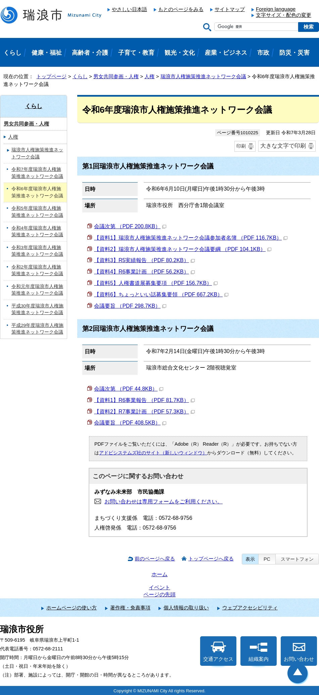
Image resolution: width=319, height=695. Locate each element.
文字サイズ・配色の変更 (283, 15)
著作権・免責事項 (130, 607)
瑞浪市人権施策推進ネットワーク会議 (203, 76)
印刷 (241, 146)
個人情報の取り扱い (186, 607)
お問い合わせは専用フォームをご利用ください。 (163, 501)
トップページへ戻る (211, 558)
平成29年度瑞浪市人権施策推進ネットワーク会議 (37, 329)
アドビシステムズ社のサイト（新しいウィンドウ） (153, 452)
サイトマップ (230, 9)
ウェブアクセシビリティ (250, 607)
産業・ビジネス (226, 52)
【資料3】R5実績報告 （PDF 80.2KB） (144, 260)
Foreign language (275, 9)
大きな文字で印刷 (283, 146)
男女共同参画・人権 (116, 76)
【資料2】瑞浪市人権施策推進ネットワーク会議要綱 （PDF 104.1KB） (182, 249)
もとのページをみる (180, 9)
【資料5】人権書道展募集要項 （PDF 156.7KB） (156, 283)
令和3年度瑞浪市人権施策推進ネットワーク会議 (37, 251)
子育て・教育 (136, 52)
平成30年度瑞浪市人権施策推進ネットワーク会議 (37, 309)
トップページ (51, 76)
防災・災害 (294, 52)
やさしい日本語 (129, 9)
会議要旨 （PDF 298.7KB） (130, 306)
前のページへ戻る (155, 558)
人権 (149, 76)
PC (267, 559)
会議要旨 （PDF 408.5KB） (130, 423)
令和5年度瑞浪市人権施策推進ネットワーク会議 (37, 212)
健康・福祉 (47, 52)
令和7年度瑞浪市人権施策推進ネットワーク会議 (37, 173)
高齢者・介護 (90, 52)
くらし (80, 76)
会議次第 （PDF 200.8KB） (130, 226)
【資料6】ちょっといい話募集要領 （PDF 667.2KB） (161, 294)
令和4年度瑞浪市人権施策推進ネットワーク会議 (37, 232)
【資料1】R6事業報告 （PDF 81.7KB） (144, 400)
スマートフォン (297, 559)
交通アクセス (218, 652)
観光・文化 (180, 52)
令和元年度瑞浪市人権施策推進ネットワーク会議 (37, 290)
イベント (159, 587)
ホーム (159, 574)
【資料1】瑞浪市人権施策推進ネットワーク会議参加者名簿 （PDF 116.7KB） (190, 238)
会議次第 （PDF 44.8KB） (128, 389)
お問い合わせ (299, 652)
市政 (263, 52)
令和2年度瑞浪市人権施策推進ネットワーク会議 (37, 270)
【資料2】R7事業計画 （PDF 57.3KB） (144, 411)
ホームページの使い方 (71, 607)
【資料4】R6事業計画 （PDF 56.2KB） (144, 272)
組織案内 (258, 652)
